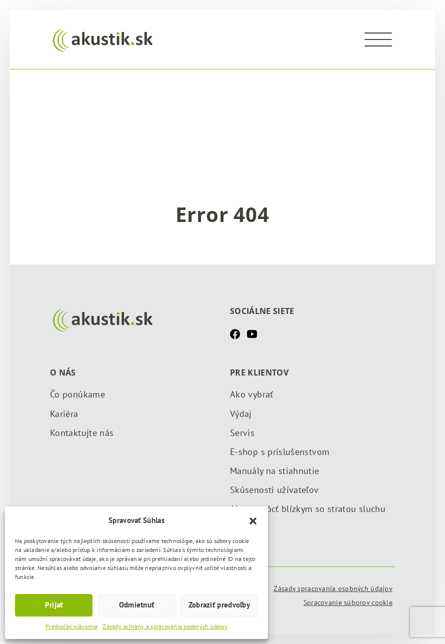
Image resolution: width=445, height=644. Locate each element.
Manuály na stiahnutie (275, 470)
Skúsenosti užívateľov (274, 490)
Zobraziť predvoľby (219, 605)
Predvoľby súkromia (72, 626)
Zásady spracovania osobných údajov (333, 588)
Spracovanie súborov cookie (348, 602)
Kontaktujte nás (82, 432)
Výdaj (241, 414)
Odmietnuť (136, 605)
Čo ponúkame (77, 394)
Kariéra (64, 414)
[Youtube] (252, 333)
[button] (253, 520)
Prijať (54, 605)
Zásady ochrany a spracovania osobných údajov (165, 626)
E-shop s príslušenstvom (280, 452)
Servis (242, 432)
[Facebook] (235, 333)
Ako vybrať (252, 394)
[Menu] (378, 40)
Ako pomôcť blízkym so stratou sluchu (308, 508)
